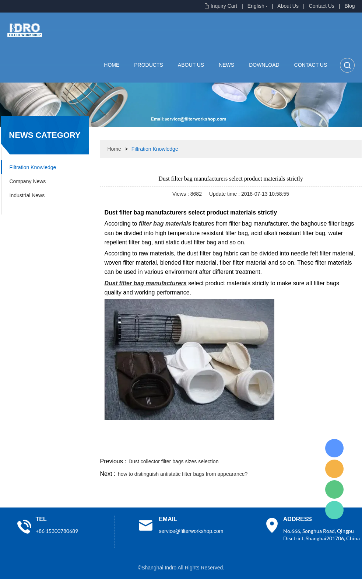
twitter (269, 447)
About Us (288, 6)
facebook (229, 447)
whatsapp (289, 447)
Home (111, 65)
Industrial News (27, 195)
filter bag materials (165, 223)
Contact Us (321, 6)
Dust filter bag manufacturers (146, 283)
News (226, 65)
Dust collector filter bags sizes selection (173, 461)
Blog (349, 6)
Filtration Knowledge (33, 167)
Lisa (334, 448)
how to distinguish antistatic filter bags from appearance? (183, 474)
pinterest (308, 447)
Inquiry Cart (224, 6)
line (249, 447)
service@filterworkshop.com (191, 531)
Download (264, 65)
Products (148, 65)
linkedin (348, 447)
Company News (28, 181)
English (255, 6)
